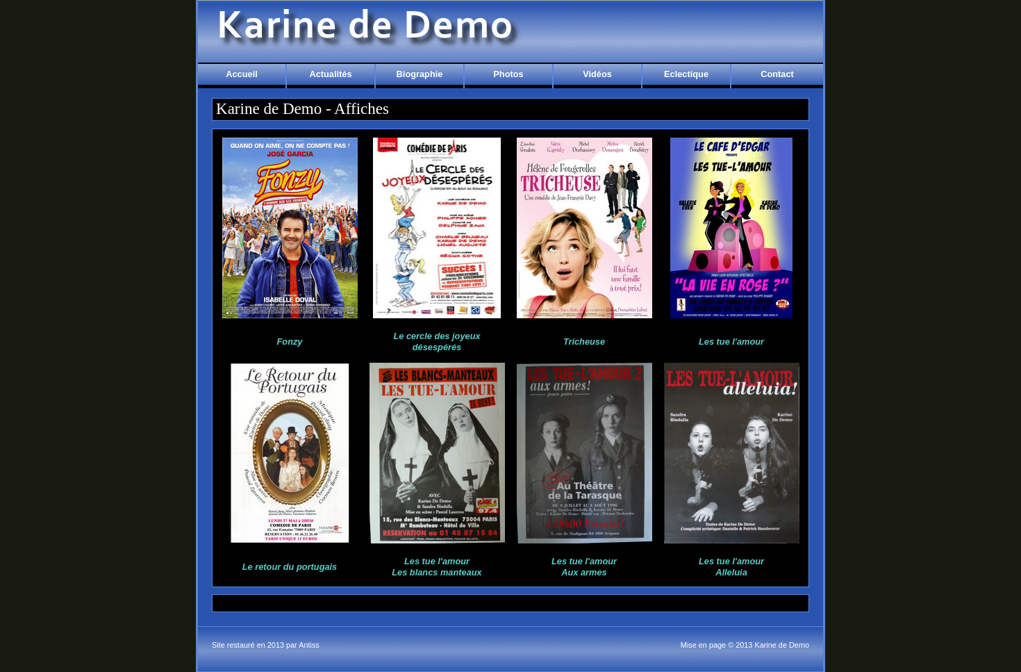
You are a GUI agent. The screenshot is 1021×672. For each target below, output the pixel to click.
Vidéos (597, 74)
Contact (777, 74)
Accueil (242, 74)
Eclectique (686, 74)
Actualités (330, 74)
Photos (508, 74)
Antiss (309, 645)
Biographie (420, 74)
